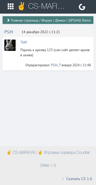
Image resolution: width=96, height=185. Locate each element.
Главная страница (24, 20)
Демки (60, 20)
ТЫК (23, 42)
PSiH (8, 32)
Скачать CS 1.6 (76, 178)
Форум (46, 20)
